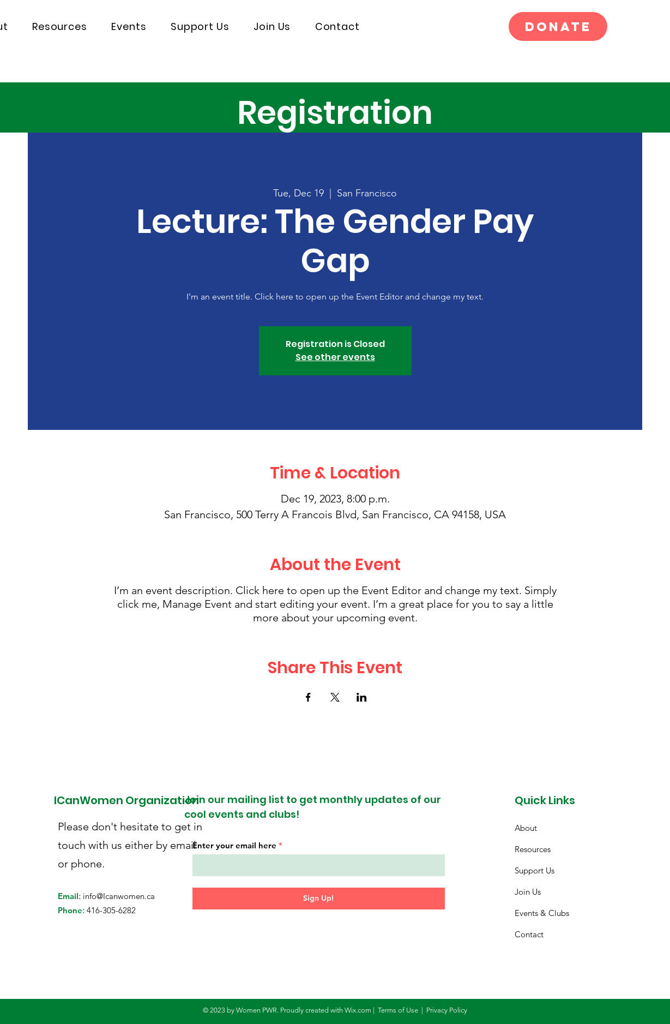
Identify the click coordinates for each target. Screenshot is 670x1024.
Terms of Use (398, 1010)
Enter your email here (234, 845)
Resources (533, 849)
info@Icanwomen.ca (119, 896)
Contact (529, 934)
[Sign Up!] (318, 898)
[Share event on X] (335, 697)
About (526, 828)
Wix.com (358, 1010)
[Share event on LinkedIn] (362, 697)
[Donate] (558, 26)
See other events (335, 357)
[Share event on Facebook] (308, 697)
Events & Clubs (542, 913)
